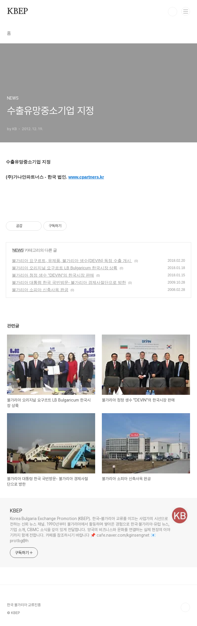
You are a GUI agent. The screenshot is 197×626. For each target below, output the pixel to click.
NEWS (18, 250)
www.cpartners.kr (86, 177)
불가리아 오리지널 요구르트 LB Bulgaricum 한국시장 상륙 (65, 268)
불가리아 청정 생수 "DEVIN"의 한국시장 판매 (53, 275)
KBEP (17, 12)
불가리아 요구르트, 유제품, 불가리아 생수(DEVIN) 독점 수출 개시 (72, 260)
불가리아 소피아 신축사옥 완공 (40, 289)
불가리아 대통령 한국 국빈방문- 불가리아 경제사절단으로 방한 (69, 282)
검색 (172, 11)
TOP (185, 607)
